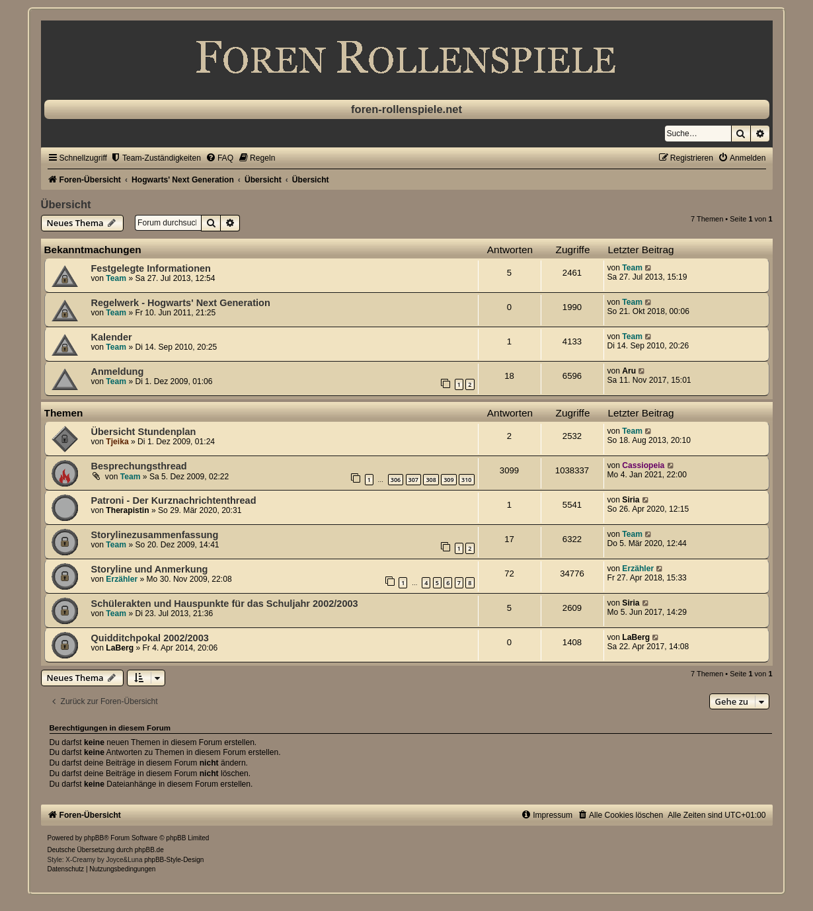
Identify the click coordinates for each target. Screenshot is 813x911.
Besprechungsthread (139, 466)
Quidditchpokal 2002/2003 (150, 638)
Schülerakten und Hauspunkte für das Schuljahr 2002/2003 (224, 603)
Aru (629, 371)
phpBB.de (149, 849)
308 (431, 479)
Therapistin (127, 510)
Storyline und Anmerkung (149, 569)
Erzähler (121, 579)
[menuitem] (155, 158)
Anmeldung (117, 371)
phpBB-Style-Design (174, 859)
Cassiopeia (643, 465)
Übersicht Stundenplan (143, 431)
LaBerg (120, 648)
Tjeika (117, 441)
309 (448, 479)
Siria (630, 499)
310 (466, 479)
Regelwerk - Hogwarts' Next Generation (180, 302)
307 (413, 479)
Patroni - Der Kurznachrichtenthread (173, 500)
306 (396, 479)
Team (116, 278)
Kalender (111, 337)
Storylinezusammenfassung (155, 535)
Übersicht (66, 204)
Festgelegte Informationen (151, 268)
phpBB (94, 838)
